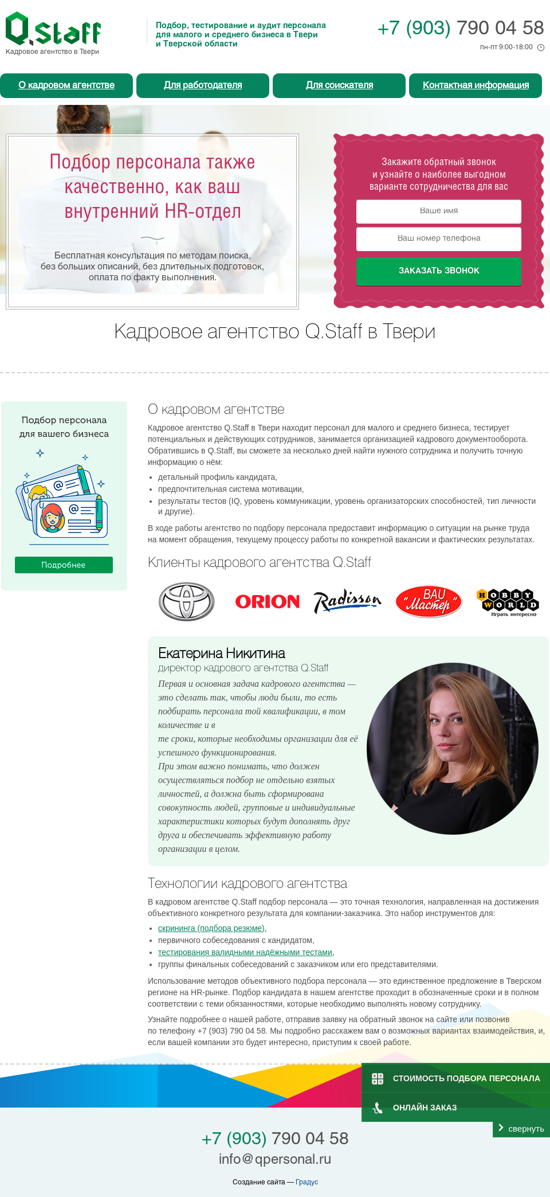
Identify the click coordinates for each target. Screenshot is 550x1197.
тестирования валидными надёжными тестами (245, 952)
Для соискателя (339, 86)
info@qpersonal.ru (275, 1160)
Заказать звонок (439, 271)
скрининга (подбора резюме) (211, 928)
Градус (307, 1183)
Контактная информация (476, 86)
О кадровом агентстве (66, 86)
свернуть (526, 1128)
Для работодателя (203, 86)
